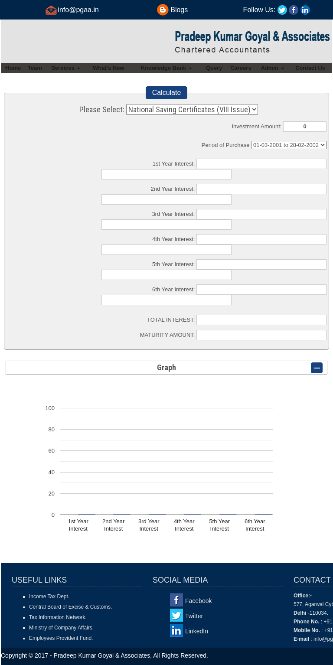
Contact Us (310, 68)
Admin (272, 68)
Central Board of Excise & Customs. (70, 607)
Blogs (179, 9)
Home (13, 68)
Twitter (194, 616)
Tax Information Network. (58, 617)
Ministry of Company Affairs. (61, 628)
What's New (108, 68)
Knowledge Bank (166, 68)
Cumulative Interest (288, 145)
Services (65, 68)
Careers (240, 68)
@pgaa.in (84, 9)
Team (35, 68)
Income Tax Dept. (49, 596)
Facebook (198, 600)
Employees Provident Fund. (61, 638)
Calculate (166, 92)
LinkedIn (196, 631)
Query (214, 68)
